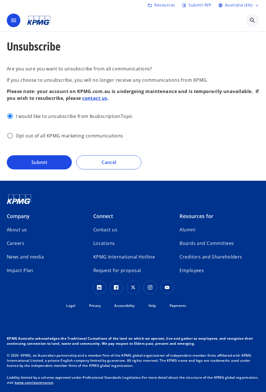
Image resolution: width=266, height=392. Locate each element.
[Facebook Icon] (116, 287)
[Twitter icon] (133, 287)
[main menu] (13, 20)
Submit (39, 162)
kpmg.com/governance (34, 382)
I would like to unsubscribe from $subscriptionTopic (74, 116)
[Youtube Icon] (167, 287)
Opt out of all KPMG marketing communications (69, 136)
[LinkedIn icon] (99, 287)
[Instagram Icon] (150, 287)
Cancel (108, 162)
